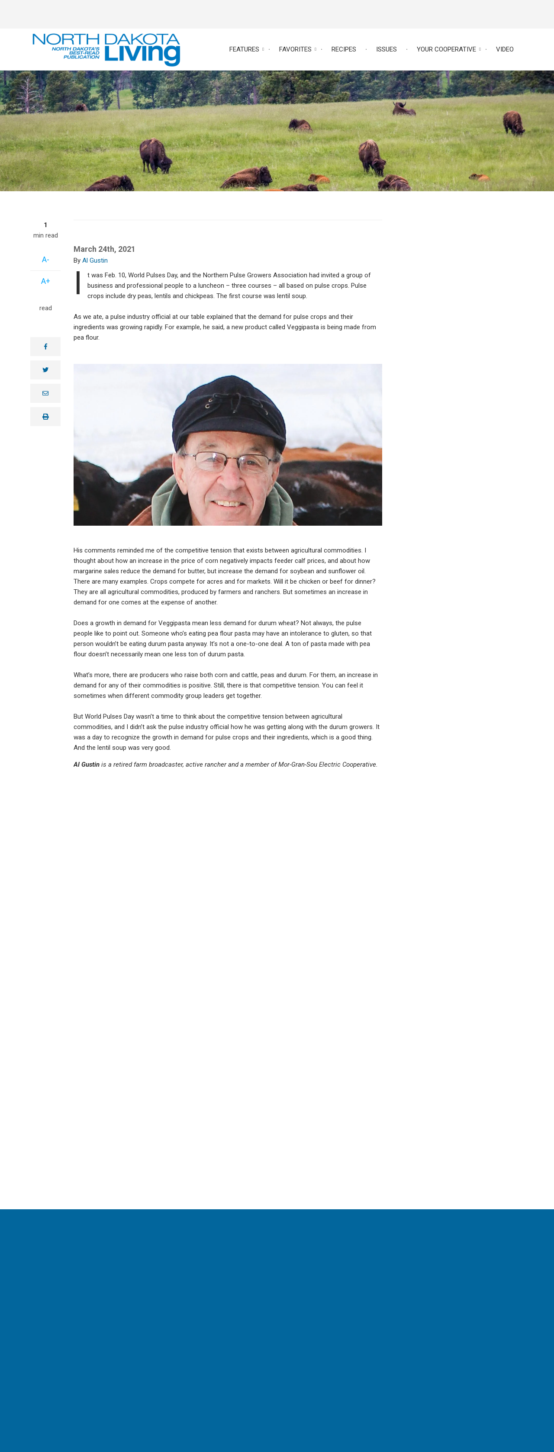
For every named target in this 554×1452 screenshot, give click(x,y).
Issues (386, 49)
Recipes (344, 49)
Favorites (295, 49)
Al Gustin (95, 260)
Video (505, 49)
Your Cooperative (446, 49)
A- (45, 259)
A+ (45, 281)
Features (244, 49)
